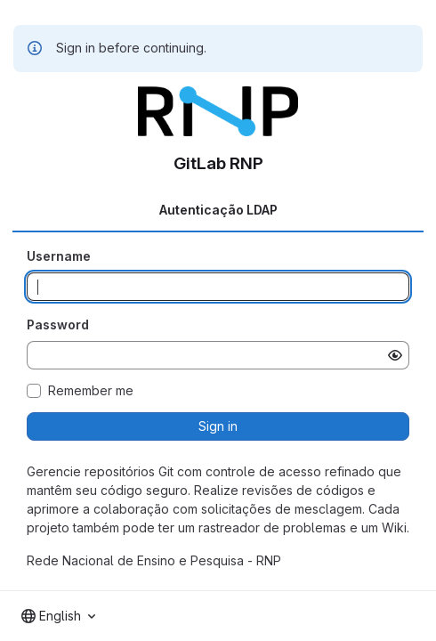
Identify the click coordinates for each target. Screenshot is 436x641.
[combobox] (58, 616)
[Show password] (395, 355)
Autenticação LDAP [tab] (218, 209)
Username (59, 256)
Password (58, 324)
